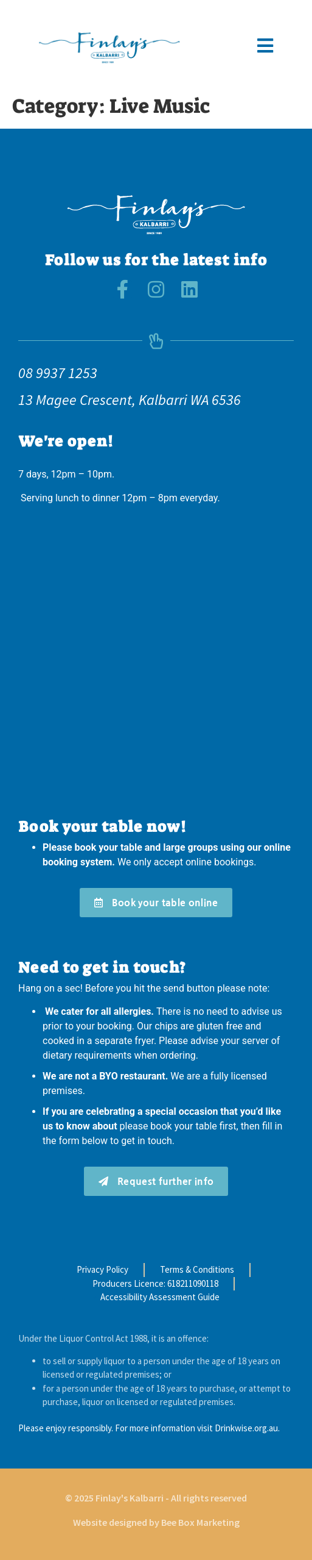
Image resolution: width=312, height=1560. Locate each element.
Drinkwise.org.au (246, 1428)
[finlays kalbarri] (156, 660)
